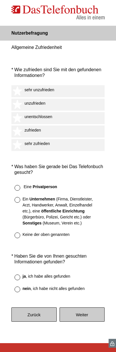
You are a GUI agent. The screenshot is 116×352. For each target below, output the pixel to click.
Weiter (82, 314)
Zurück (33, 314)
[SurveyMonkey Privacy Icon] (112, 343)
